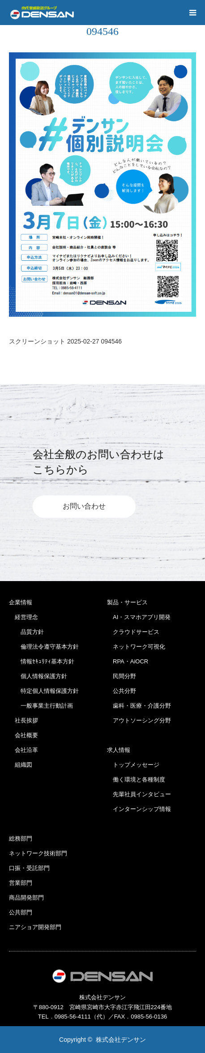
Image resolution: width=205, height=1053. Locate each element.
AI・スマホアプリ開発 (139, 617)
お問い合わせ (84, 506)
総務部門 (20, 838)
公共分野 (121, 691)
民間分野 (121, 676)
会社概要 (23, 735)
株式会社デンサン (121, 1039)
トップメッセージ (133, 764)
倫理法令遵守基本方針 (44, 646)
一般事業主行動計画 (41, 705)
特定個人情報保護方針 (44, 691)
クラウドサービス (133, 631)
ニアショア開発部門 (35, 927)
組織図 (20, 764)
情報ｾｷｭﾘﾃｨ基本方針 (41, 661)
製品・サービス (127, 602)
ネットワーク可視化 (136, 646)
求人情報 (118, 750)
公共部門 (20, 912)
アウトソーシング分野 (139, 720)
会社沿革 (23, 750)
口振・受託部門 (29, 868)
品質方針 (26, 631)
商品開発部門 (26, 897)
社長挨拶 (23, 720)
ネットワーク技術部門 (38, 853)
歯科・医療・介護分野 (139, 705)
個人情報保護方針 (38, 676)
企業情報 (20, 602)
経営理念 (23, 617)
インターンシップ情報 (139, 809)
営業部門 (20, 882)
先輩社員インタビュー (139, 794)
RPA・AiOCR (127, 661)
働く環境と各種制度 (136, 779)
